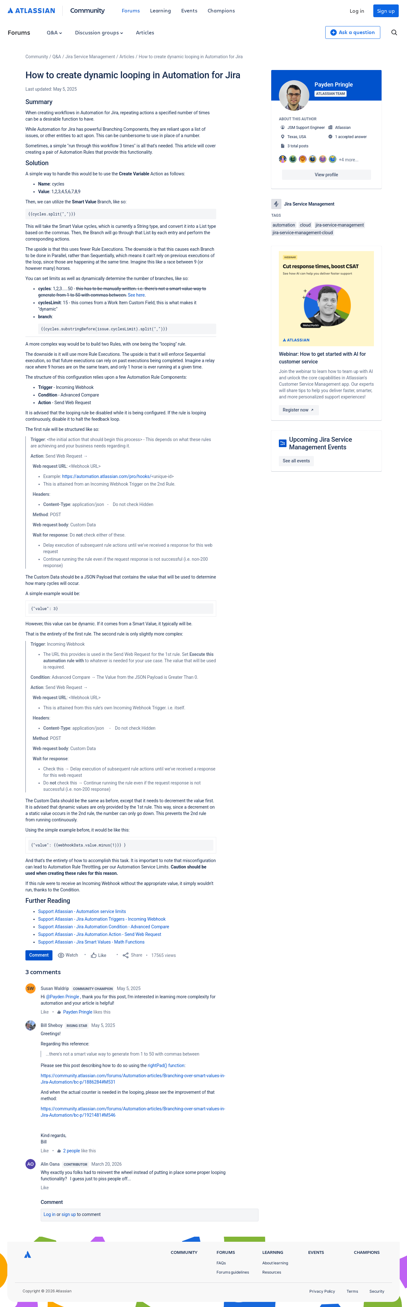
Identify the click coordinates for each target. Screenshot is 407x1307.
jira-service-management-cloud (302, 232)
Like (45, 1012)
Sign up (386, 10)
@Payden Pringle (62, 996)
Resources (271, 1272)
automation (283, 225)
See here (136, 295)
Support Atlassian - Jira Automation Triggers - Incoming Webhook (102, 919)
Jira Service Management (90, 56)
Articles (145, 32)
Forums (131, 10)
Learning (160, 10)
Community (87, 10)
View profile (326, 174)
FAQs (221, 1263)
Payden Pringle (78, 1012)
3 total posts (297, 146)
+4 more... (349, 159)
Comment (39, 955)
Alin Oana (50, 1164)
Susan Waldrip (55, 988)
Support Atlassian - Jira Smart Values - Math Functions (91, 942)
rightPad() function (166, 1065)
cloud (305, 225)
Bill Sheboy (51, 1025)
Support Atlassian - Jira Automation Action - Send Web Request (99, 934)
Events (189, 10)
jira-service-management (340, 225)
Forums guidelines (233, 1272)
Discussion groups (99, 32)
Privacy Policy (322, 1291)
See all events (296, 460)
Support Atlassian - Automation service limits (82, 911)
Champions (221, 10)
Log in (357, 10)
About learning (275, 1263)
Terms (352, 1291)
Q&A (54, 32)
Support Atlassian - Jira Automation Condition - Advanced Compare (103, 926)
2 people (71, 1150)
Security (376, 1291)
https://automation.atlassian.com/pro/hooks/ (106, 476)
